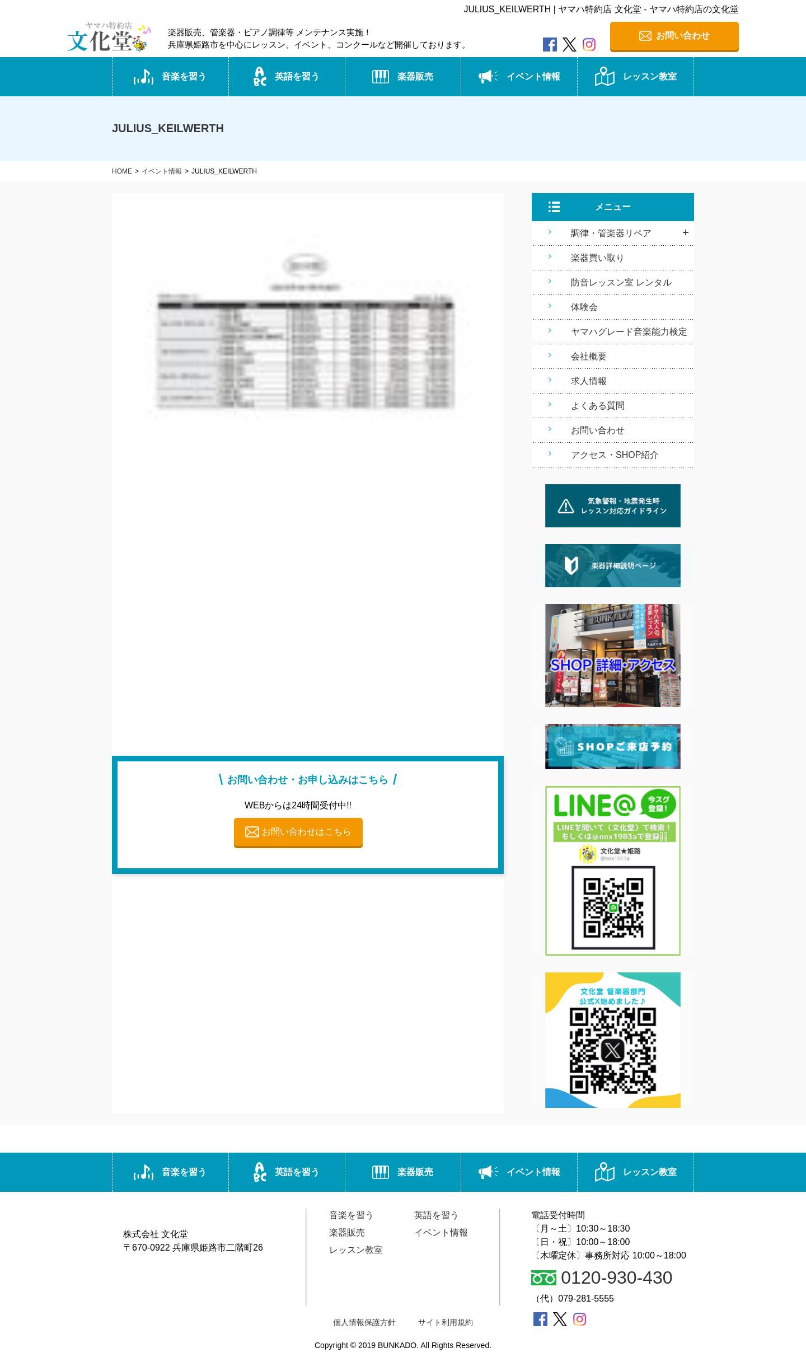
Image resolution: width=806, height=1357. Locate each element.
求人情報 (589, 381)
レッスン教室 (636, 76)
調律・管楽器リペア (611, 233)
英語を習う (287, 76)
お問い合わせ (598, 430)
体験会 (584, 307)
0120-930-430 (601, 1278)
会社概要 (589, 356)
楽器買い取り (598, 258)
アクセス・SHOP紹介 (615, 455)
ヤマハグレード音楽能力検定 (629, 331)
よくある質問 (598, 405)
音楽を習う (170, 77)
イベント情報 (519, 76)
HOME (122, 171)
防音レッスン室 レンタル (621, 282)
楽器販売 (402, 76)
